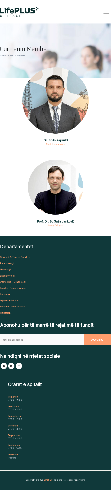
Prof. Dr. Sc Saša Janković (55, 221)
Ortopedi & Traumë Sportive (15, 257)
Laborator (5, 294)
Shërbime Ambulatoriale (12, 306)
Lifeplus (48, 479)
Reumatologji (7, 263)
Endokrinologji (7, 275)
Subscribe (97, 340)
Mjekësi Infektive (9, 300)
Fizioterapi (5, 312)
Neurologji (5, 269)
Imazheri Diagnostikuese (13, 288)
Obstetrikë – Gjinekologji (13, 281)
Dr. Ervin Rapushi (55, 140)
